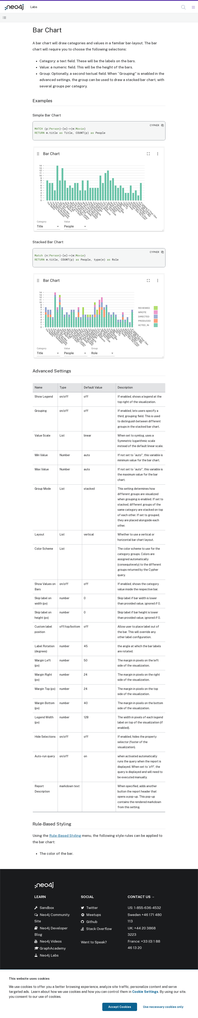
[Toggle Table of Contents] (4, 17)
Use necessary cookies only (163, 1007)
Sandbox (47, 908)
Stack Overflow (99, 929)
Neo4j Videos (51, 941)
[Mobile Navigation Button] (193, 7)
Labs (33, 7)
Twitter (92, 908)
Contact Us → (141, 897)
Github (91, 922)
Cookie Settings (145, 992)
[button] (183, 7)
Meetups (93, 915)
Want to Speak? (94, 942)
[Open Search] (184, 7)
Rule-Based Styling (65, 836)
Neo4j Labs (49, 955)
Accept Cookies (119, 1007)
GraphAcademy (53, 948)
